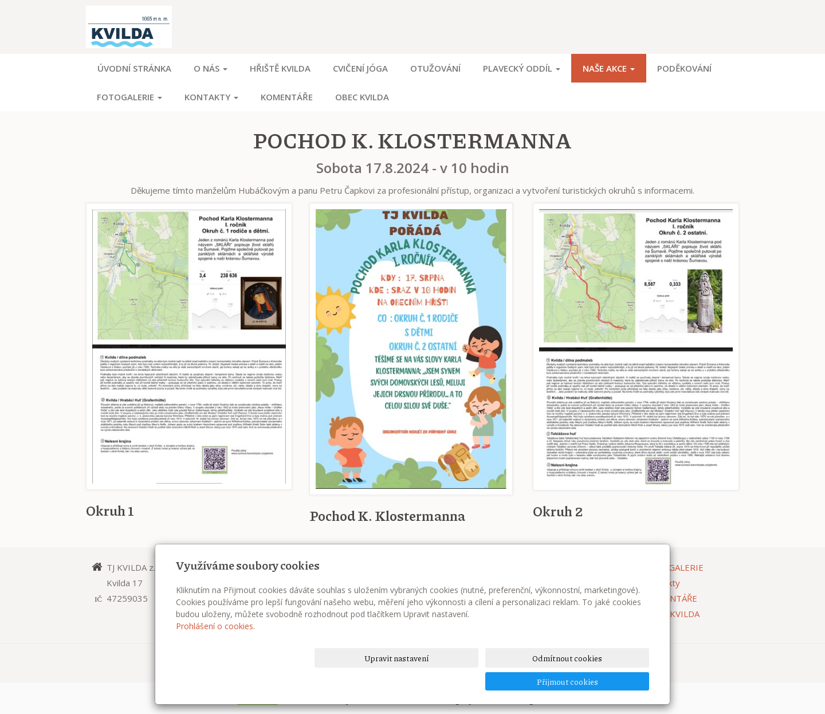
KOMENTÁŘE (287, 97)
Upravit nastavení (416, 680)
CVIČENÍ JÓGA (360, 68)
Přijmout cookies (605, 680)
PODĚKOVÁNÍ (684, 68)
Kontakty (211, 97)
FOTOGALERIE (129, 97)
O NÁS (210, 68)
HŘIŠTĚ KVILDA (280, 68)
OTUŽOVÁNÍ (435, 68)
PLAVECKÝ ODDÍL (521, 68)
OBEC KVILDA (362, 97)
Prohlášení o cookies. (215, 649)
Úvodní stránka (134, 68)
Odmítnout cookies (511, 680)
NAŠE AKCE (609, 68)
